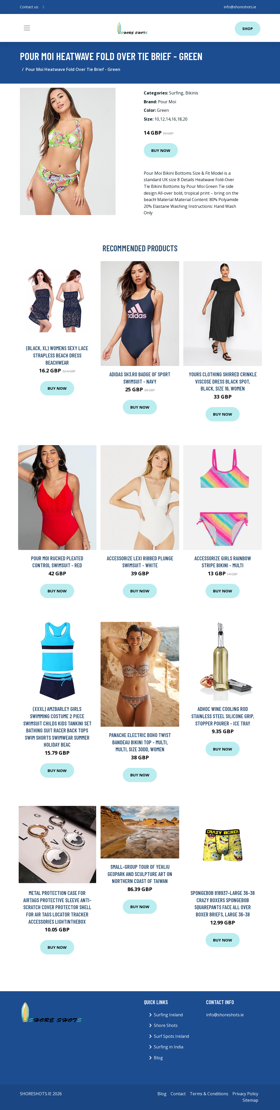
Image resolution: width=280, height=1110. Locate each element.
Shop (247, 28)
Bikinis (191, 93)
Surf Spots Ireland (171, 1036)
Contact (178, 1094)
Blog (158, 1058)
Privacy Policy (245, 1094)
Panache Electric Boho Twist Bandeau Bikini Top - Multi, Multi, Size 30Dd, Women (140, 742)
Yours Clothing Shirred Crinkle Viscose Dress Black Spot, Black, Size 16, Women (223, 381)
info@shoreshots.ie (240, 6)
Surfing (176, 93)
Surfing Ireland (168, 1015)
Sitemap (250, 1100)
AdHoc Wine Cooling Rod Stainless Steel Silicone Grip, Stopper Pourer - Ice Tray (222, 715)
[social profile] (43, 7)
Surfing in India (168, 1047)
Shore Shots (166, 1025)
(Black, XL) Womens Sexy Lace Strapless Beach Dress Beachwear (57, 355)
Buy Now (160, 150)
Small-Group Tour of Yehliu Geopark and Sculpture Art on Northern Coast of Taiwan (140, 873)
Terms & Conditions (209, 1094)
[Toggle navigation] (27, 28)
